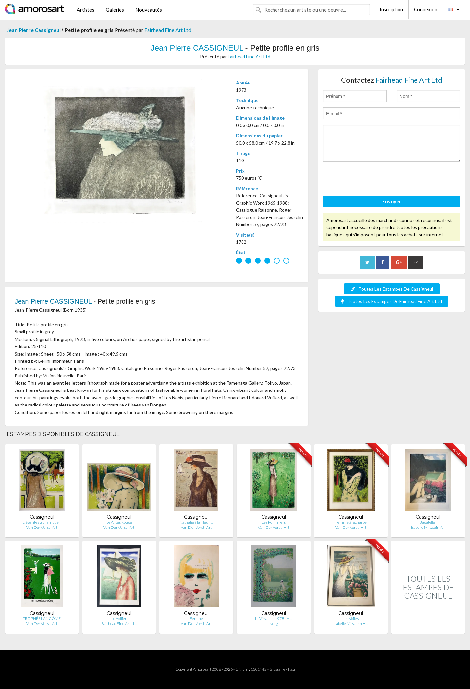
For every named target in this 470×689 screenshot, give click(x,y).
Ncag (273, 623)
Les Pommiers (274, 522)
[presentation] (372, 179)
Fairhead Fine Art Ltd (167, 30)
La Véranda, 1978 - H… (273, 618)
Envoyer (391, 201)
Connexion (425, 9)
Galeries (115, 10)
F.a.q (291, 669)
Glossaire (277, 669)
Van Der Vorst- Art (41, 527)
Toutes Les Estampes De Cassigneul (392, 289)
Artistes (85, 10)
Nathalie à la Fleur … (196, 522)
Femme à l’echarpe (351, 522)
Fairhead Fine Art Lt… (119, 623)
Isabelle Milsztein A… (428, 527)
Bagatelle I (428, 522)
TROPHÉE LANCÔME (42, 618)
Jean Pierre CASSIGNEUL (198, 47)
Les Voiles (351, 618)
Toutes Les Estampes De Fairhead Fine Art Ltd (391, 301)
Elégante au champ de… (42, 522)
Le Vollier (119, 618)
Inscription (391, 9)
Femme (196, 618)
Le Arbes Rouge (119, 522)
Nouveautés (148, 10)
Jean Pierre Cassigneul (34, 30)
